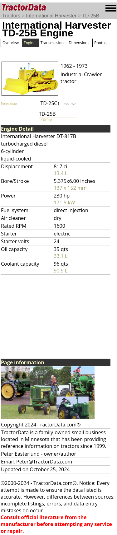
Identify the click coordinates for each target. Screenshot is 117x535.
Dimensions (79, 42)
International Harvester (51, 15)
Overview (10, 42)
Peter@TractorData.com (44, 461)
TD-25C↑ (58, 103)
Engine (30, 42)
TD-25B (90, 15)
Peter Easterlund (20, 453)
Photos (100, 42)
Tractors (11, 15)
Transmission (52, 42)
